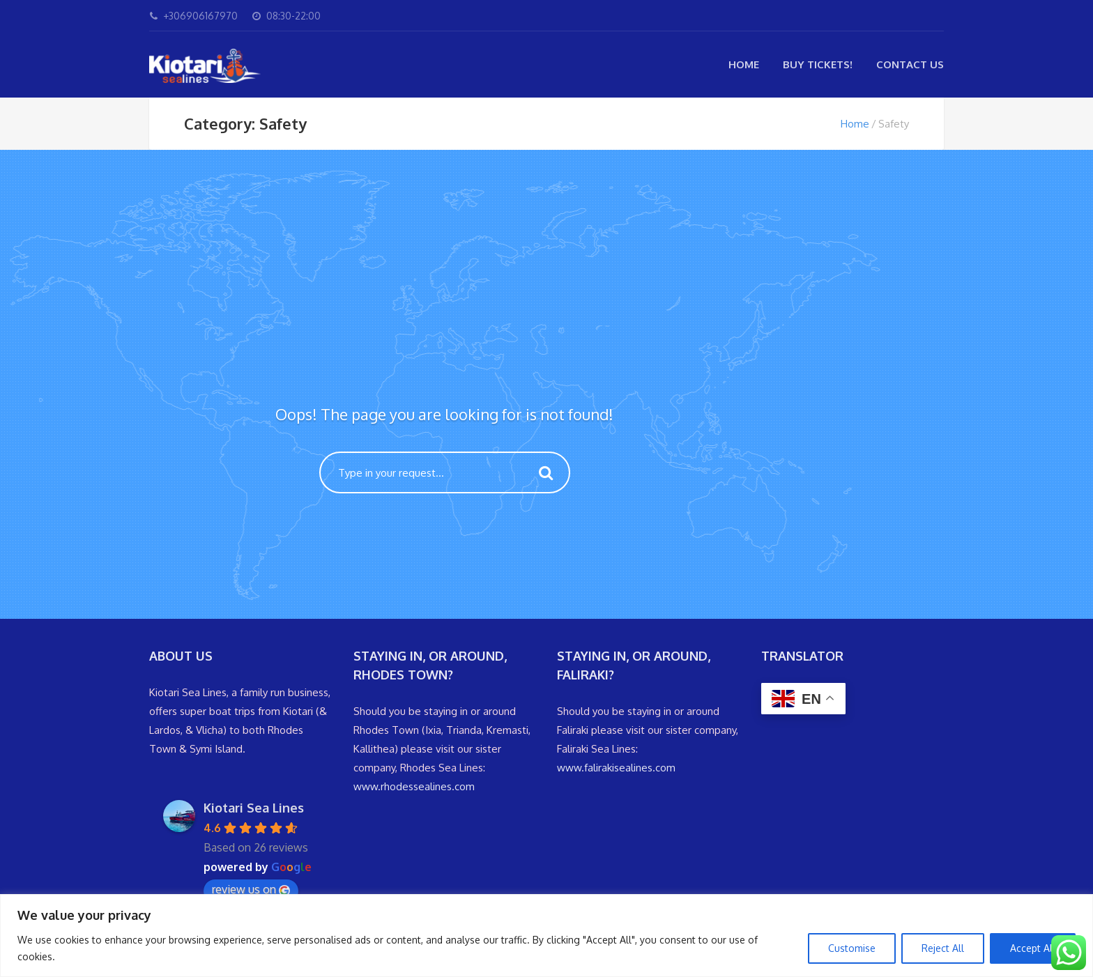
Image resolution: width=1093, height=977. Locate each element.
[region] (546, 935)
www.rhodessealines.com (414, 786)
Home (743, 64)
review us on (251, 889)
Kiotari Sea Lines (254, 807)
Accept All (1032, 948)
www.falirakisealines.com (616, 767)
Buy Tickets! (818, 64)
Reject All (943, 948)
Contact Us (910, 64)
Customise (852, 948)
